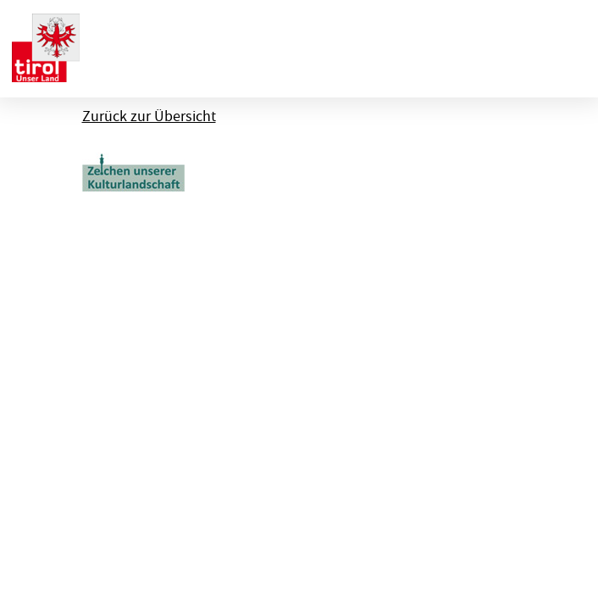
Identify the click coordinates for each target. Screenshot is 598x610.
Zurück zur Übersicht (149, 116)
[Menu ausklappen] (570, 46)
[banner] (46, 45)
